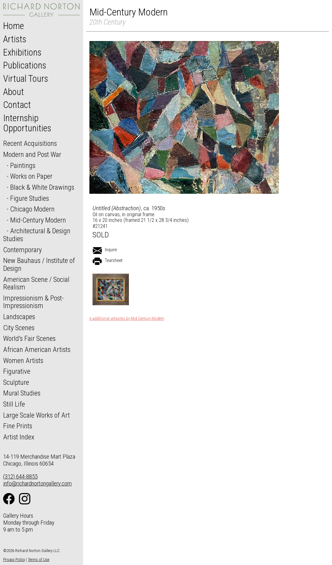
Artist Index (18, 437)
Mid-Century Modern (38, 220)
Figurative (16, 371)
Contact (17, 104)
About (13, 91)
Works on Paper (31, 176)
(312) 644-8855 (20, 476)
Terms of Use (38, 559)
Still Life (14, 404)
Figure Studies (29, 198)
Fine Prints (17, 426)
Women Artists (23, 360)
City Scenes (18, 328)
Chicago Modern (32, 209)
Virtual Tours (25, 78)
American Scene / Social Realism (36, 283)
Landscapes (19, 316)
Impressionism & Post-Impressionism (33, 302)
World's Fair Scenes (29, 338)
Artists (14, 39)
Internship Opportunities (27, 123)
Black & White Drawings (42, 187)
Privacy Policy (14, 559)
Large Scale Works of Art (36, 415)
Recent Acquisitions (30, 143)
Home (13, 26)
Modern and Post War (32, 154)
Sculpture (16, 382)
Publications (24, 65)
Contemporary (22, 250)
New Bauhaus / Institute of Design (39, 264)
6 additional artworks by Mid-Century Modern (126, 318)
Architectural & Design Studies (36, 235)
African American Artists (36, 349)
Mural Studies (21, 393)
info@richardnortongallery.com (37, 483)
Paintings (22, 165)
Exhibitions (22, 52)
